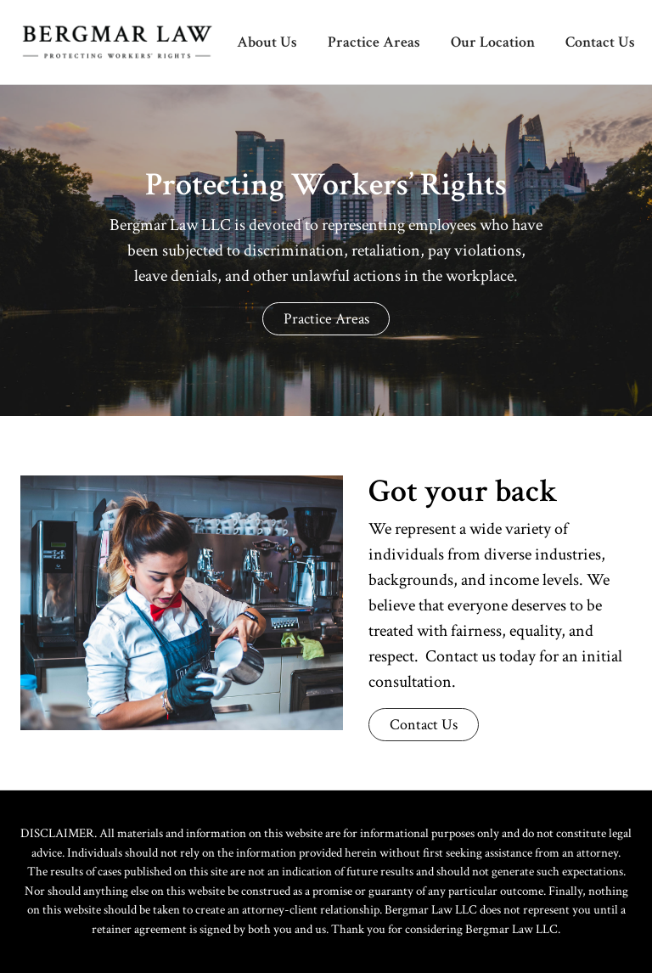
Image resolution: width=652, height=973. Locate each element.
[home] (107, 42)
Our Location (493, 42)
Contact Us (600, 42)
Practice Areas (374, 42)
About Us (267, 42)
